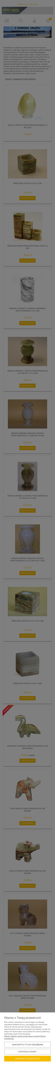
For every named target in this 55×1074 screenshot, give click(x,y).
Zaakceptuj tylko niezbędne (27, 1044)
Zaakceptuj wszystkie (27, 1058)
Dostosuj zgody (27, 1051)
